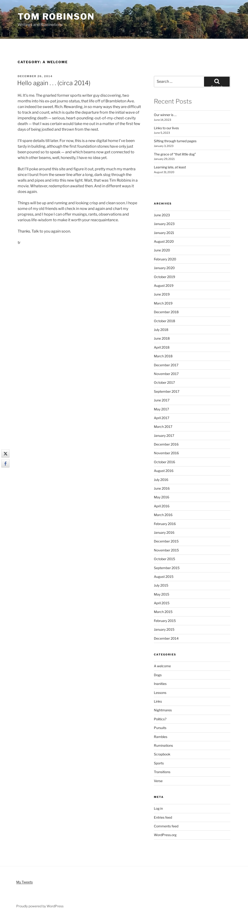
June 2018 (162, 338)
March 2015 (163, 612)
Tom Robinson (56, 16)
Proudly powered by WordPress (40, 906)
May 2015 (161, 594)
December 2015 (166, 541)
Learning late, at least (170, 167)
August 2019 (163, 285)
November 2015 (166, 550)
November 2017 (166, 374)
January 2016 (164, 532)
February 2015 (165, 621)
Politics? (160, 719)
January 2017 (164, 435)
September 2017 (166, 391)
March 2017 (163, 427)
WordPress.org (165, 835)
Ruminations (163, 745)
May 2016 (161, 497)
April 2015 (161, 603)
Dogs (158, 675)
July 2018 (161, 330)
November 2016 (166, 453)
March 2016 (163, 515)
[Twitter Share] (5, 453)
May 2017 (161, 409)
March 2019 (163, 303)
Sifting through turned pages (175, 141)
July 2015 (161, 585)
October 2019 (164, 277)
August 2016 (163, 471)
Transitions (162, 772)
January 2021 (164, 233)
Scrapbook (162, 754)
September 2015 (167, 568)
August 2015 (163, 577)
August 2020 (164, 241)
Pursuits (160, 728)
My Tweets (24, 882)
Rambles (160, 737)
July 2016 (161, 480)
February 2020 (165, 259)
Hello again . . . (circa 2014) (53, 83)
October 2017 (164, 382)
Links (158, 701)
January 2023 (164, 224)
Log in (158, 808)
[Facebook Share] (5, 463)
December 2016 (166, 444)
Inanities (160, 684)
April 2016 (161, 506)
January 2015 (164, 629)
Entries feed (163, 817)
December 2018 (166, 312)
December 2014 (166, 638)
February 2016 (165, 524)
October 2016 (164, 462)
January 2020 (164, 268)
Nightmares (163, 710)
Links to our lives (166, 128)
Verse (158, 781)
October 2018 (164, 321)
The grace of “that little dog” (175, 154)
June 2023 (162, 215)
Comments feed (166, 826)
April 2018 (161, 347)
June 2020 (162, 250)
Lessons (160, 693)
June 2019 (162, 294)
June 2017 (161, 400)
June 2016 (162, 488)
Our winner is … (165, 115)
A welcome (162, 666)
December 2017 (166, 365)
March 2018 (163, 356)
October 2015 (164, 559)
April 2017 (161, 418)
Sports (159, 763)
